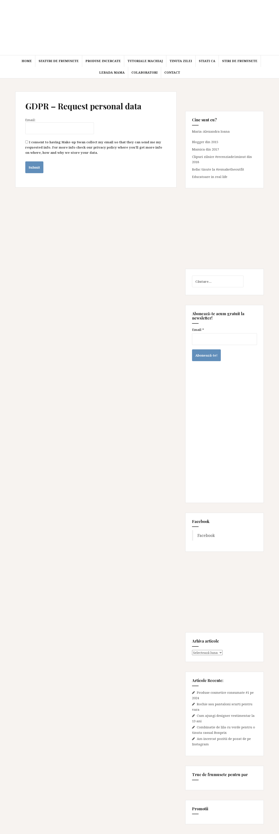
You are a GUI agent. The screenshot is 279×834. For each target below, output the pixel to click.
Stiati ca (207, 61)
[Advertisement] (224, 228)
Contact (172, 72)
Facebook (206, 535)
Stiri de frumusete (239, 61)
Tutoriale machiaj (145, 61)
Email (198, 329)
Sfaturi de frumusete (59, 61)
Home (27, 61)
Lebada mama (112, 72)
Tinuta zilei (181, 61)
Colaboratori (144, 72)
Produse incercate (103, 61)
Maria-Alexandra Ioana (211, 131)
